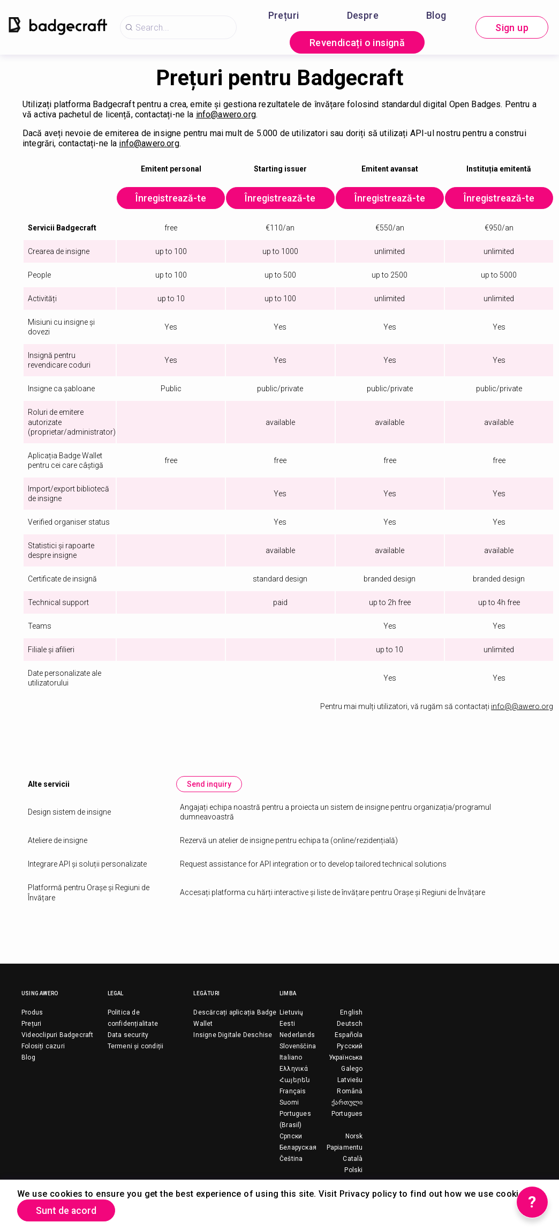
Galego (351, 1069)
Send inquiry (209, 784)
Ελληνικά (294, 1069)
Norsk (354, 1136)
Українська (346, 1058)
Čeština (291, 1159)
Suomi (289, 1103)
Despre (363, 15)
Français (293, 1091)
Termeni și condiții (136, 1046)
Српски (291, 1136)
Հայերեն (295, 1080)
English (351, 1013)
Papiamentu (345, 1148)
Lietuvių (292, 1013)
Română (349, 1091)
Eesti (287, 1024)
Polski (353, 1170)
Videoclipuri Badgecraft (57, 1035)
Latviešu (350, 1080)
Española (349, 1035)
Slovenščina (298, 1046)
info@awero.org (226, 114)
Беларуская (298, 1148)
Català (352, 1159)
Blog (436, 15)
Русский (349, 1046)
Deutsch (349, 1024)
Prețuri (283, 15)
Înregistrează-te (172, 198)
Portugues (347, 1114)
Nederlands (297, 1035)
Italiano (291, 1058)
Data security (128, 1035)
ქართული (346, 1103)
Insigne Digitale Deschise (232, 1035)
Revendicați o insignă (357, 42)
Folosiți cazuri (43, 1046)
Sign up (511, 27)
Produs (32, 1013)
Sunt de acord (67, 1210)
